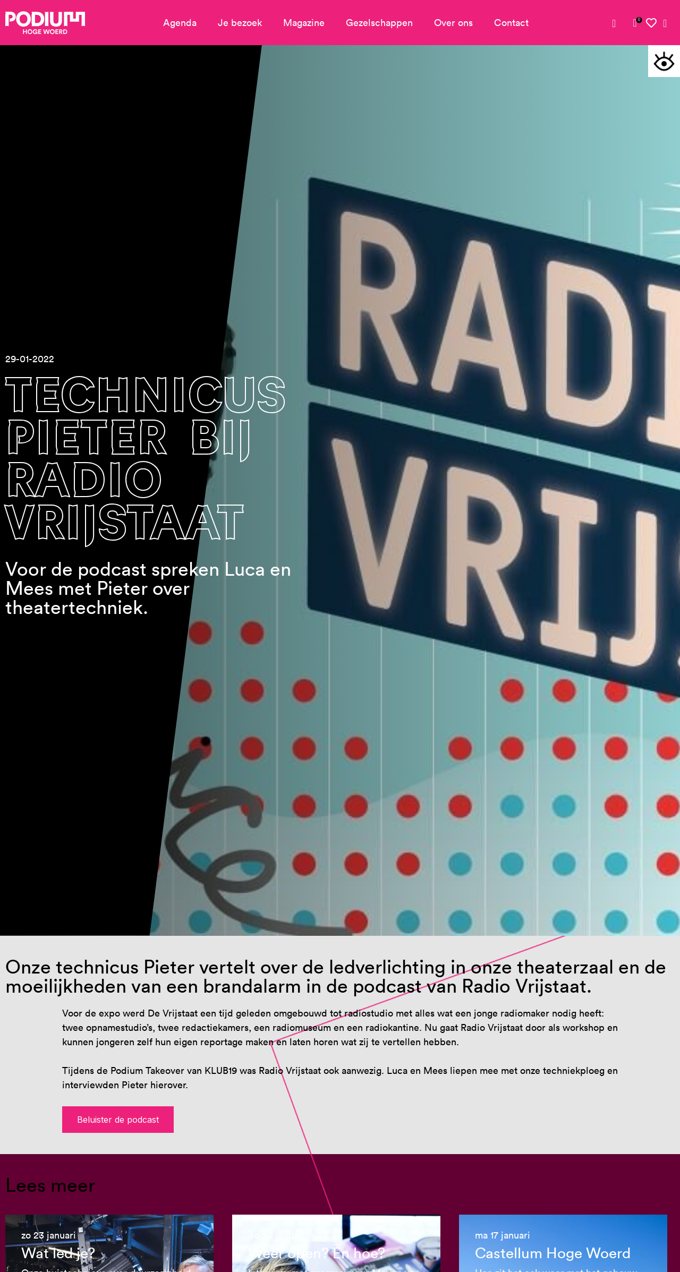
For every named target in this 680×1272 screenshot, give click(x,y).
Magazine (304, 22)
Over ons (453, 22)
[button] (664, 61)
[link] (635, 23)
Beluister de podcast (118, 1119)
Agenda (180, 22)
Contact (511, 22)
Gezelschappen (379, 22)
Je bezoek (240, 22)
